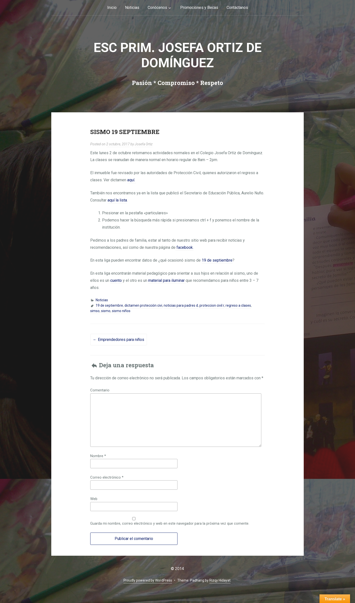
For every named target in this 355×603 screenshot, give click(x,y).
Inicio (112, 7)
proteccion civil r (211, 305)
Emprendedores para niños (118, 339)
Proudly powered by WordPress (148, 580)
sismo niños (121, 311)
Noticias (132, 7)
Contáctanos (237, 7)
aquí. (131, 180)
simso (95, 311)
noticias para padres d (181, 305)
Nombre (98, 456)
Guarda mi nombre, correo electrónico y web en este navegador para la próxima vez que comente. (169, 523)
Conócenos (157, 7)
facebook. (185, 247)
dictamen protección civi (143, 305)
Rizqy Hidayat (220, 580)
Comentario (99, 390)
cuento (116, 280)
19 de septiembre (217, 260)
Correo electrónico (107, 477)
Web (93, 499)
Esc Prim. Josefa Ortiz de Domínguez (178, 55)
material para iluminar (167, 280)
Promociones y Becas (199, 7)
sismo (105, 311)
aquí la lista (117, 200)
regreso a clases (238, 305)
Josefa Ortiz (144, 144)
